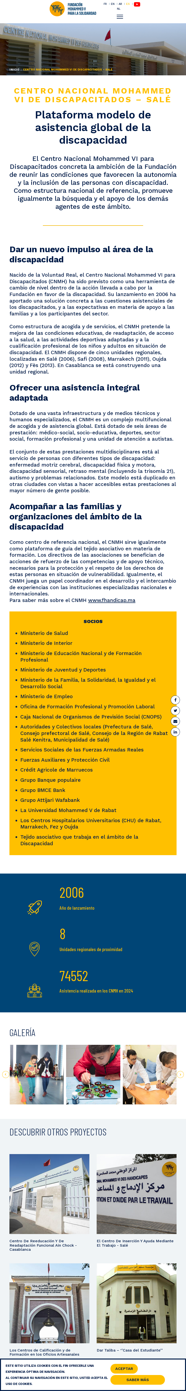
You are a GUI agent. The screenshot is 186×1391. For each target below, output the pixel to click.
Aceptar (124, 1369)
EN (113, 4)
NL (118, 8)
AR (120, 4)
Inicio (14, 69)
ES (128, 4)
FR (105, 4)
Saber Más (137, 1380)
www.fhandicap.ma (111, 600)
